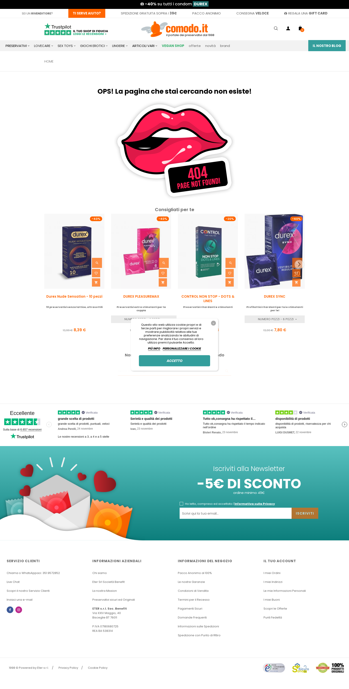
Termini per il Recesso (194, 600)
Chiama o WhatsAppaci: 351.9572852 (33, 573)
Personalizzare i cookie (182, 348)
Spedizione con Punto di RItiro (199, 635)
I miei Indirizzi (273, 582)
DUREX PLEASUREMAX (141, 296)
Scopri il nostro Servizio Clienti (28, 591)
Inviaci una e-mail (19, 600)
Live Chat (13, 582)
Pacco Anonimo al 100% (195, 573)
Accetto (175, 360)
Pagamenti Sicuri (190, 608)
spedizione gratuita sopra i (149, 13)
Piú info (154, 348)
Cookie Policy (98, 668)
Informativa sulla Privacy (254, 504)
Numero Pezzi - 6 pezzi (276, 319)
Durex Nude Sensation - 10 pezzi (74, 296)
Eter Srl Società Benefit (108, 582)
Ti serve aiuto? (87, 13)
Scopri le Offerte (275, 608)
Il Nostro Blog (327, 45)
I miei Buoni (272, 600)
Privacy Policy (68, 668)
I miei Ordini (272, 573)
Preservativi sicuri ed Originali (113, 600)
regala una (305, 13)
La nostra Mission (104, 591)
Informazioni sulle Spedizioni (198, 626)
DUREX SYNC (274, 296)
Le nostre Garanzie (191, 582)
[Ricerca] (174, 371)
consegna (252, 13)
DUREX (200, 4)
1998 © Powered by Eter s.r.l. (29, 668)
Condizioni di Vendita (193, 591)
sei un (36, 13)
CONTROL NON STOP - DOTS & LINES (207, 298)
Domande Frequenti (192, 617)
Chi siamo (99, 573)
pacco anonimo (206, 13)
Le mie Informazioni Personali (285, 591)
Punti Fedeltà (273, 617)
